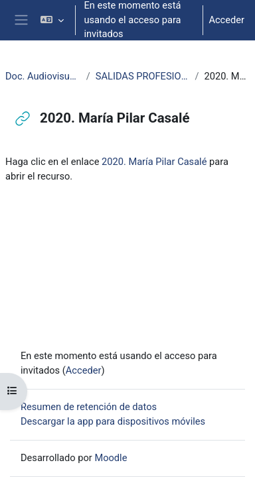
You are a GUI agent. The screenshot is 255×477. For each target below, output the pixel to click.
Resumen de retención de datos (89, 407)
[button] (52, 20)
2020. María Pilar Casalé (154, 162)
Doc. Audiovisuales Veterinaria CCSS (43, 76)
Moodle (110, 458)
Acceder (226, 20)
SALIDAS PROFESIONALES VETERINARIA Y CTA (143, 76)
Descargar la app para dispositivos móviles (113, 421)
